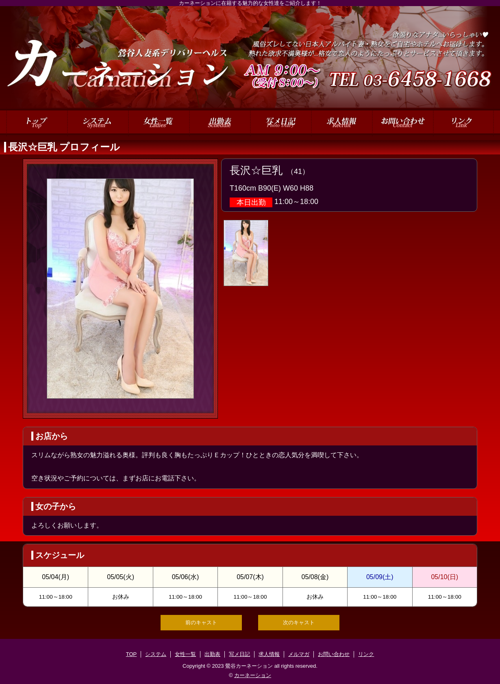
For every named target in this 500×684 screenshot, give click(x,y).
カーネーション (252, 675)
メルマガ (298, 654)
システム (155, 654)
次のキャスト (299, 622)
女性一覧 (185, 654)
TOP (131, 654)
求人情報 (269, 654)
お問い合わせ (334, 654)
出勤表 (212, 654)
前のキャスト (201, 622)
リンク (366, 654)
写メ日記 (239, 654)
